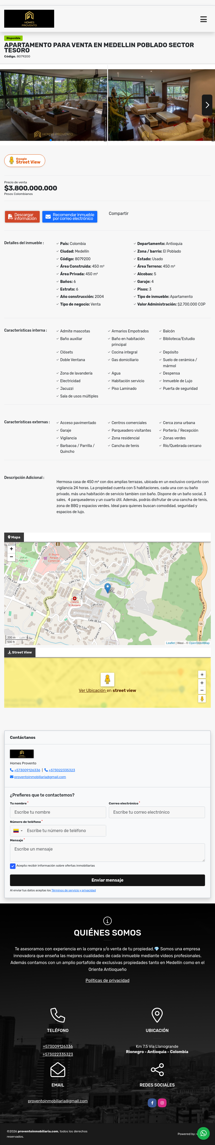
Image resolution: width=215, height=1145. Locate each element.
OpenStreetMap (199, 643)
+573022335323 (62, 770)
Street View (25, 160)
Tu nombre (19, 803)
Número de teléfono (26, 822)
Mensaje (17, 840)
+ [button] (11, 549)
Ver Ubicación (93, 690)
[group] (53, 105)
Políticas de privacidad (108, 980)
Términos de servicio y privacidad (74, 890)
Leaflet (170, 643)
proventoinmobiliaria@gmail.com (40, 777)
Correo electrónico (124, 803)
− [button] (11, 557)
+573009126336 (27, 770)
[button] (51, 140)
